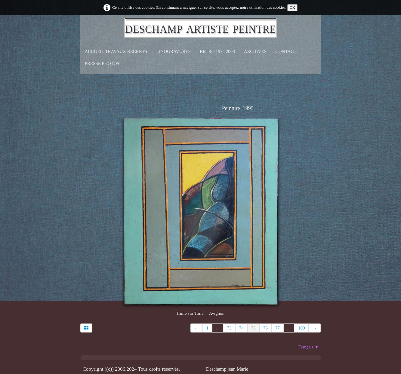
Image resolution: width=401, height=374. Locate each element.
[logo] (200, 28)
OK (292, 7)
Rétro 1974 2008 (217, 51)
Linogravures (173, 51)
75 (253, 328)
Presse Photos (102, 63)
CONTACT (286, 51)
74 (241, 328)
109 (301, 328)
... (217, 328)
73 (229, 328)
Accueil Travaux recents (116, 51)
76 (265, 328)
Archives (255, 51)
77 (277, 328)
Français (308, 347)
